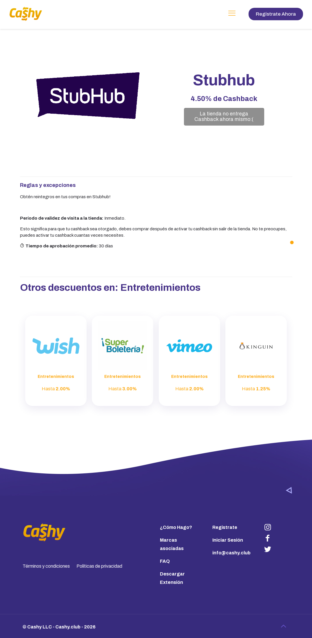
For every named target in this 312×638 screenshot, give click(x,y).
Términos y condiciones (46, 566)
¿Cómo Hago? (176, 527)
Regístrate (224, 527)
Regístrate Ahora (276, 14)
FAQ (165, 561)
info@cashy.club (231, 552)
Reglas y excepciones (48, 185)
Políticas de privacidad (99, 566)
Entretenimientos (160, 287)
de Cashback (224, 98)
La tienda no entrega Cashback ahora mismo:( (223, 116)
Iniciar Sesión (227, 540)
